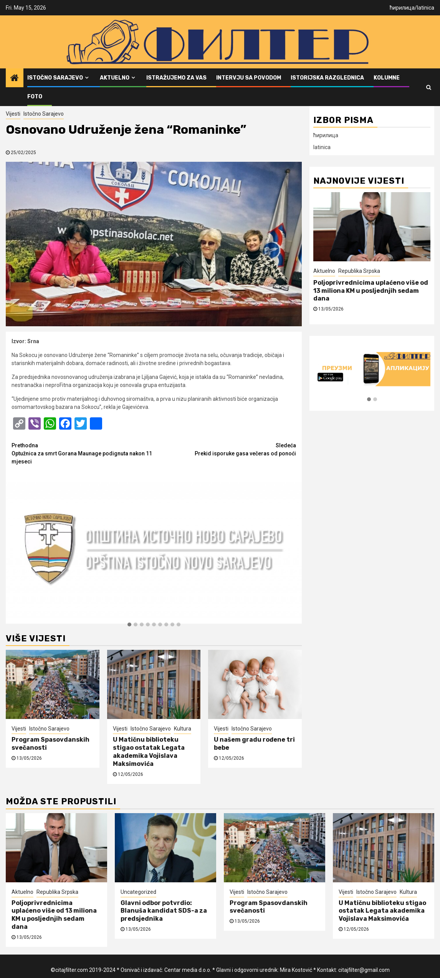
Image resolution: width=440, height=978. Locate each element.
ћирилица (402, 8)
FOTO (34, 96)
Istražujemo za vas (176, 78)
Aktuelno (114, 78)
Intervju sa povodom (248, 78)
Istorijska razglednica (327, 78)
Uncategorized (138, 892)
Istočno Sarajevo (55, 78)
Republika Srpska (359, 271)
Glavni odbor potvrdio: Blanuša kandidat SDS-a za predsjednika (164, 911)
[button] (129, 625)
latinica (425, 8)
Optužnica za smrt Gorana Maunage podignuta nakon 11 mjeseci (83, 453)
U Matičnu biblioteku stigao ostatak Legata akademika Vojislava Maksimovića (149, 751)
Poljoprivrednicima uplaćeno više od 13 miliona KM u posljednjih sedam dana (370, 290)
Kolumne (387, 78)
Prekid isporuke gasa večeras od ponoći (225, 449)
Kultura (182, 729)
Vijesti (13, 114)
